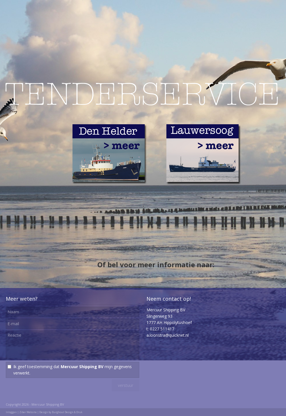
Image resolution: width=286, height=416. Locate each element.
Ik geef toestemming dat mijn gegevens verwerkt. (72, 370)
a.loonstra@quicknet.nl (167, 335)
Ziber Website (28, 412)
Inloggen (11, 412)
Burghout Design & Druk (67, 412)
